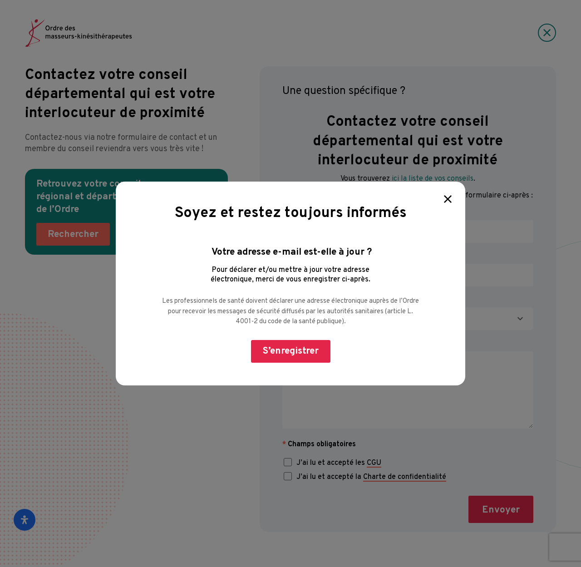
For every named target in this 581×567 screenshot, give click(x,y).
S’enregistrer (291, 351)
